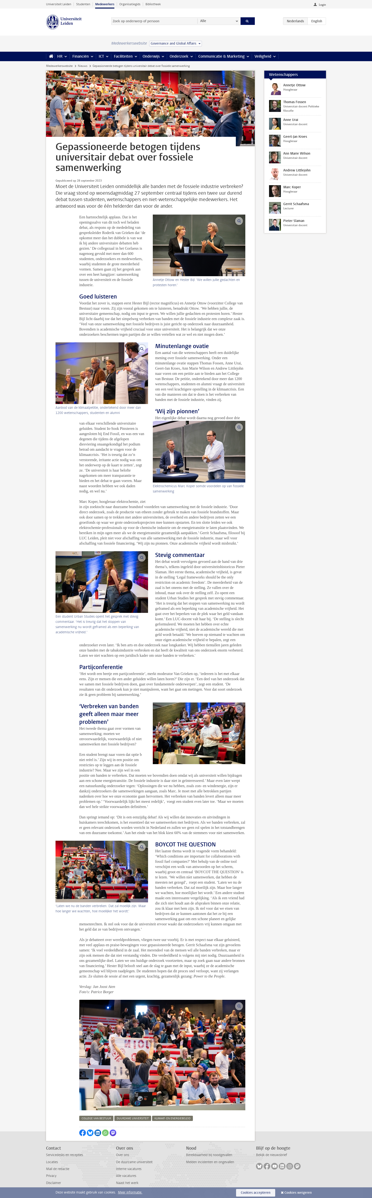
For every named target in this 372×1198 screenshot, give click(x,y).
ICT (101, 56)
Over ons (122, 1155)
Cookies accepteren (255, 1192)
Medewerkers (104, 4)
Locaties (52, 1162)
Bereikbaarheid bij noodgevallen (209, 1155)
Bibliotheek (153, 4)
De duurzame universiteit (134, 1162)
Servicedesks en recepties (64, 1155)
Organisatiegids (129, 4)
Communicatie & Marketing (221, 56)
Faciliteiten (123, 56)
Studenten (83, 4)
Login (322, 5)
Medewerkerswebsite (59, 66)
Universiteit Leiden (58, 4)
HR (59, 56)
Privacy (51, 1176)
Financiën (80, 56)
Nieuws (82, 66)
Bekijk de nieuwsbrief (271, 1155)
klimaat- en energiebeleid (172, 1118)
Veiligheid (263, 56)
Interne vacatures (128, 1169)
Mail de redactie (57, 1169)
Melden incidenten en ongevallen (210, 1162)
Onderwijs (151, 56)
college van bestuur (96, 1118)
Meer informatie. (130, 1192)
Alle (203, 21)
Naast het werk (127, 1183)
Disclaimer (53, 1183)
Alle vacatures (126, 1176)
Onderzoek (179, 56)
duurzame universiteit (133, 1118)
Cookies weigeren (298, 1192)
